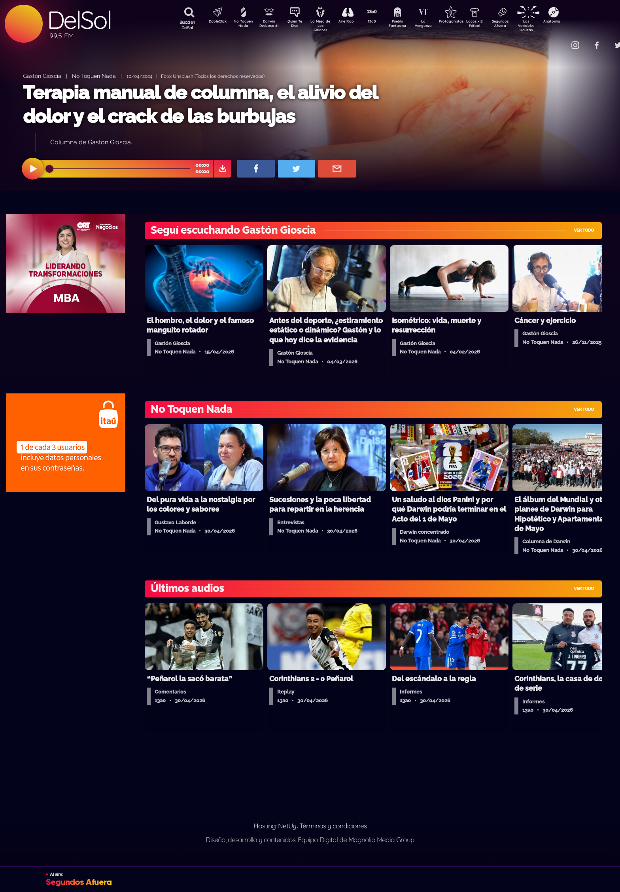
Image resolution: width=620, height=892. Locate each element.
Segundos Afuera (519, 24)
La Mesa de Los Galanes (325, 25)
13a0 (381, 22)
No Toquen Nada (242, 24)
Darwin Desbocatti (270, 24)
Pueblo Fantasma (408, 24)
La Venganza (436, 24)
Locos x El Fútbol (492, 24)
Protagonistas (464, 22)
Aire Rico (353, 22)
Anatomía (575, 22)
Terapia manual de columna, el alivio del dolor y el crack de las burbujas (200, 104)
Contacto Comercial (559, 40)
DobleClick (215, 22)
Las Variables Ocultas (547, 25)
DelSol (79, 20)
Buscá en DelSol (187, 24)
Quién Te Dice (298, 24)
